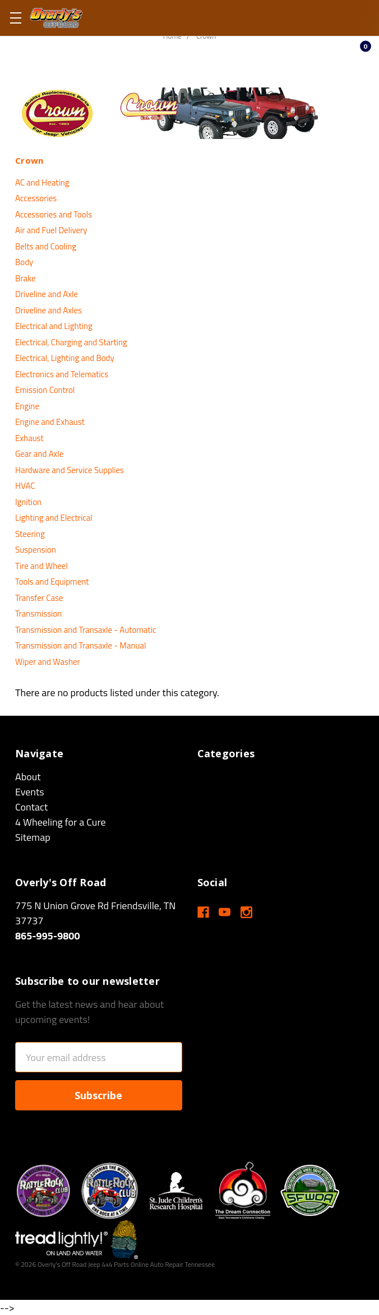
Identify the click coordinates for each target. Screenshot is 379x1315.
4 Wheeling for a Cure (60, 822)
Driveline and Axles (48, 310)
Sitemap (32, 837)
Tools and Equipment (52, 581)
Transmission (38, 613)
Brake (25, 278)
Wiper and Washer (47, 661)
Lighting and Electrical (54, 517)
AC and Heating (42, 182)
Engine (27, 406)
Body (24, 262)
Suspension (35, 549)
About (28, 776)
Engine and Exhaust (50, 421)
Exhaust (29, 438)
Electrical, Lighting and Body (64, 357)
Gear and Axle (39, 453)
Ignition (28, 502)
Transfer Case (39, 597)
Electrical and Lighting (54, 326)
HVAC (25, 485)
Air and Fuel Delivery (51, 230)
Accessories (36, 198)
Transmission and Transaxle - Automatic (85, 629)
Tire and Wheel (41, 565)
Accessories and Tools (53, 214)
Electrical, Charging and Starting (71, 342)
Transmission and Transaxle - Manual (80, 645)
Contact (31, 806)
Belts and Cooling (45, 246)
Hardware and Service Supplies (69, 470)
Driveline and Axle (46, 294)
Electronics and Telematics (61, 374)
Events (29, 791)
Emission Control (45, 389)
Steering (30, 533)
